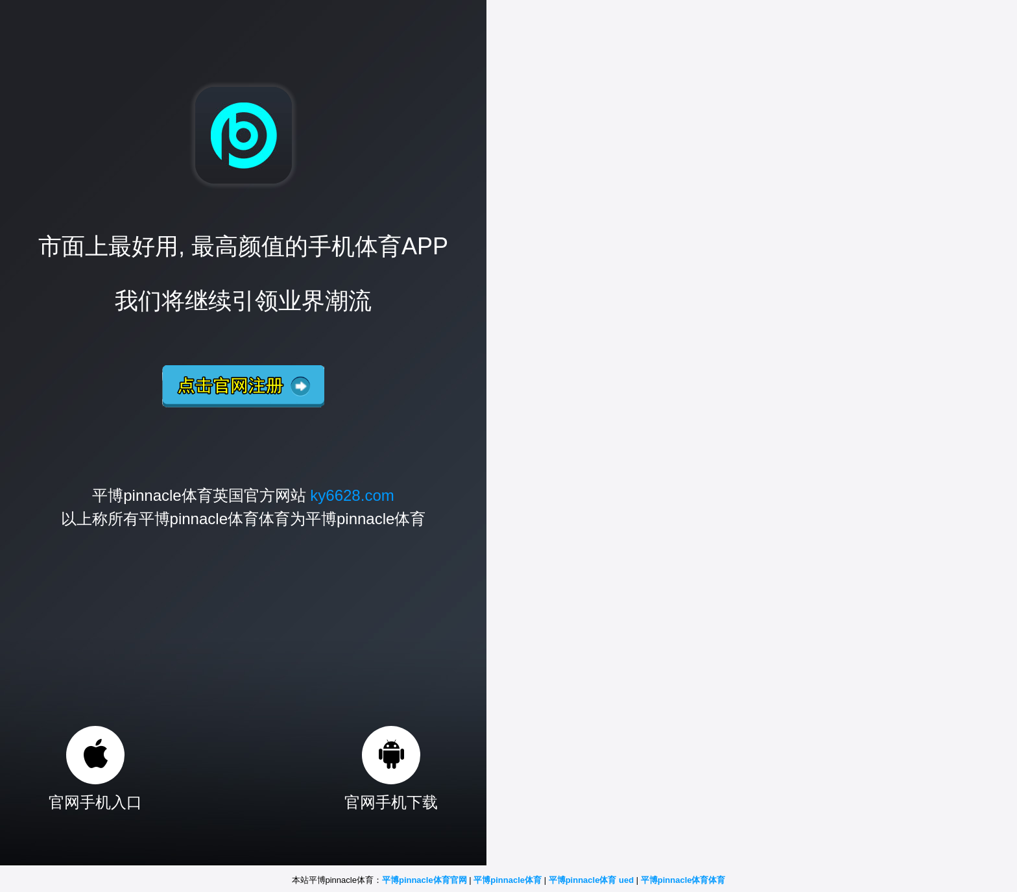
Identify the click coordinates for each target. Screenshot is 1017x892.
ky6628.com (352, 495)
